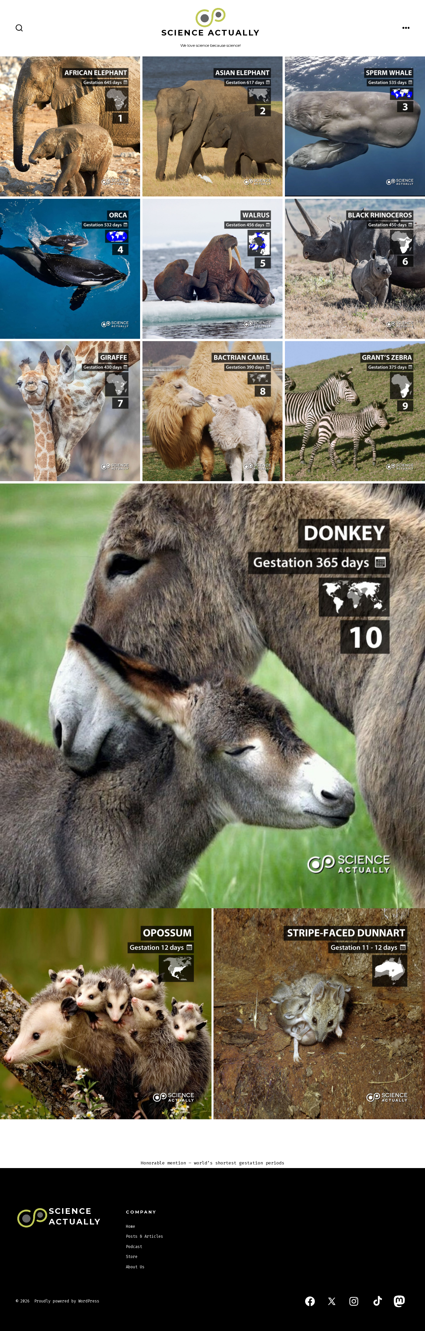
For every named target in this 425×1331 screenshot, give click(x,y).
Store (131, 1256)
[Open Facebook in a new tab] (310, 1302)
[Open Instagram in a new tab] (354, 1302)
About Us (135, 1267)
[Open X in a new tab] (332, 1302)
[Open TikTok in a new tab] (377, 1302)
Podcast (134, 1246)
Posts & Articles (144, 1236)
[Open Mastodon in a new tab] (399, 1302)
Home (130, 1226)
